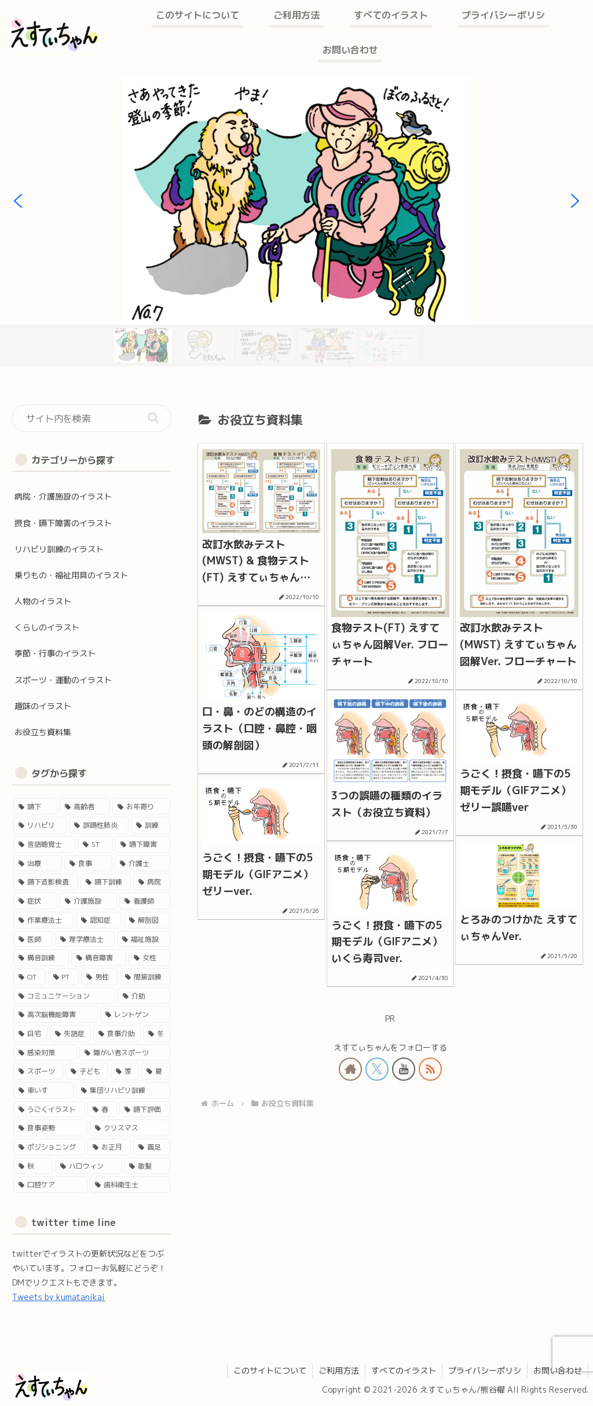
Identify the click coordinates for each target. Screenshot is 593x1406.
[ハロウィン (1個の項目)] (88, 1166)
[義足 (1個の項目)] (151, 1147)
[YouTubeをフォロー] (403, 1069)
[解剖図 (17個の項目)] (147, 920)
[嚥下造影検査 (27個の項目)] (45, 881)
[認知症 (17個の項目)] (99, 920)
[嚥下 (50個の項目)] (35, 806)
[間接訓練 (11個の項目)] (145, 976)
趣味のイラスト (42, 705)
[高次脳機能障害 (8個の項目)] (55, 1014)
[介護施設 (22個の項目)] (88, 901)
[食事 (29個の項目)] (88, 863)
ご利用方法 (339, 1370)
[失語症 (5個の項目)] (70, 1033)
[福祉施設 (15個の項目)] (143, 939)
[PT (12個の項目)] (63, 976)
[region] (296, 222)
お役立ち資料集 (42, 731)
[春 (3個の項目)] (102, 1109)
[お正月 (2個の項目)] (109, 1147)
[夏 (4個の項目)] (155, 1071)
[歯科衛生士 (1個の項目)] (130, 1184)
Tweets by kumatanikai (58, 1296)
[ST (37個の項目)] (95, 844)
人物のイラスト (42, 601)
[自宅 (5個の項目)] (30, 1033)
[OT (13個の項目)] (29, 976)
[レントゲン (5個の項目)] (135, 1014)
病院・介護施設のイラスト (63, 496)
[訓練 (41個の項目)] (150, 825)
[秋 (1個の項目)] (32, 1166)
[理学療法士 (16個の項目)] (85, 939)
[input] (91, 418)
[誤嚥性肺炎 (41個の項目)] (99, 825)
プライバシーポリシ (484, 1370)
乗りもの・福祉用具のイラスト (71, 575)
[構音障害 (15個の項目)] (98, 957)
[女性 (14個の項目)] (149, 957)
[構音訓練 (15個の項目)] (40, 957)
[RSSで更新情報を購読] (430, 1069)
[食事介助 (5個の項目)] (117, 1033)
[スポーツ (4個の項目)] (38, 1071)
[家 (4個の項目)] (125, 1071)
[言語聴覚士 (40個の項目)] (44, 844)
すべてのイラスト (403, 1370)
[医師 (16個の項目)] (32, 939)
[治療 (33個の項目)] (37, 863)
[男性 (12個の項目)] (99, 976)
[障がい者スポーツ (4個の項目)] (124, 1052)
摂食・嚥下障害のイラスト (63, 522)
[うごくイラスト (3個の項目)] (49, 1109)
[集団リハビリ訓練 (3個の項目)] (123, 1090)
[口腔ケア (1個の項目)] (50, 1184)
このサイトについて (269, 1370)
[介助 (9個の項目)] (144, 995)
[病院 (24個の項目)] (151, 881)
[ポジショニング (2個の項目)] (49, 1147)
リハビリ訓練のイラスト (59, 549)
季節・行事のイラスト (55, 653)
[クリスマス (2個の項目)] (130, 1127)
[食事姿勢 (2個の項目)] (50, 1127)
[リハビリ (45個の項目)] (39, 825)
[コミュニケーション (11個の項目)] (64, 995)
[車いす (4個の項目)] (43, 1090)
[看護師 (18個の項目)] (144, 901)
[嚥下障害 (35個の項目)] (142, 844)
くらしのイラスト (46, 627)
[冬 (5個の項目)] (156, 1033)
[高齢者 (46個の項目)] (85, 806)
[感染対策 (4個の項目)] (44, 1052)
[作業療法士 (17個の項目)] (43, 920)
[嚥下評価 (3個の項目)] (144, 1109)
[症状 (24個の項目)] (35, 901)
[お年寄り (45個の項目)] (141, 806)
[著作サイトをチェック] (350, 1069)
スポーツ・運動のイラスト (63, 679)
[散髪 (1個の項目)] (147, 1166)
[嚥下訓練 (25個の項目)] (105, 881)
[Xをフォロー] (377, 1069)
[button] (18, 201)
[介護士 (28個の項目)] (142, 863)
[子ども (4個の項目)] (86, 1071)
